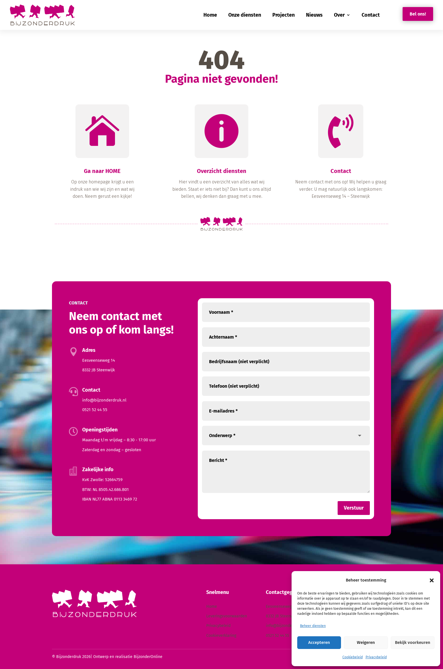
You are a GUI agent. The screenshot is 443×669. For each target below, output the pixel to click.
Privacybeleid (376, 657)
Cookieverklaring (221, 635)
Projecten (283, 15)
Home (210, 15)
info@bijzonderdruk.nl (104, 400)
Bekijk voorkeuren (412, 642)
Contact (371, 15)
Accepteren (319, 642)
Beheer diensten (313, 626)
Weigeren (366, 642)
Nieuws (314, 15)
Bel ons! (418, 14)
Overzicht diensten (221, 173)
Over (339, 15)
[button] (432, 580)
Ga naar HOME (102, 173)
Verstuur (354, 508)
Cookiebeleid (352, 657)
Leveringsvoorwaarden (226, 616)
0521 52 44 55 (94, 409)
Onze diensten (244, 15)
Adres (88, 350)
